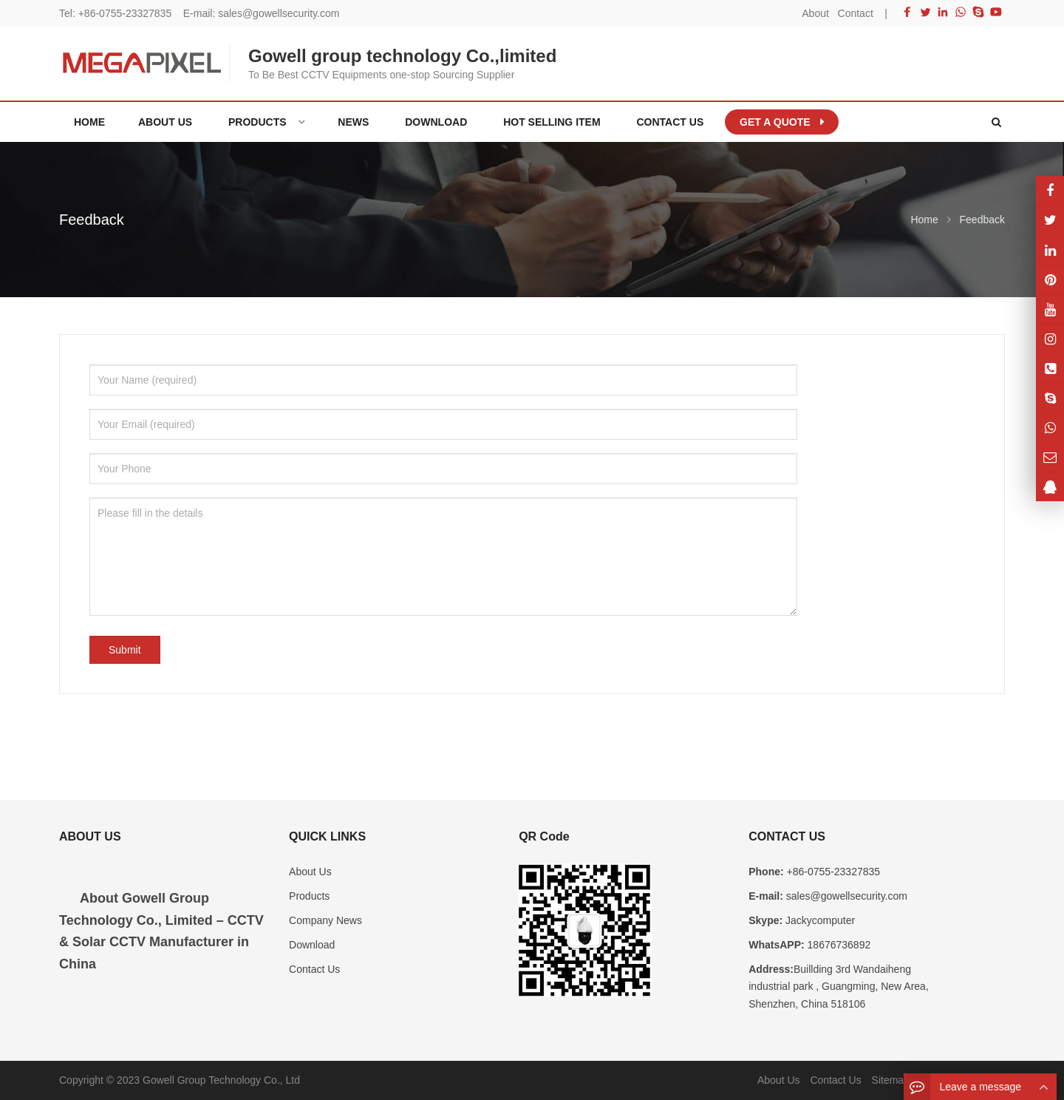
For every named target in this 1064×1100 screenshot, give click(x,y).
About (815, 13)
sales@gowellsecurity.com (278, 13)
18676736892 (838, 945)
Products (309, 896)
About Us (310, 871)
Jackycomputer (818, 920)
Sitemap (891, 1080)
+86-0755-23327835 (125, 13)
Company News (325, 920)
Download (312, 945)
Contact (855, 13)
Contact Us (314, 969)
